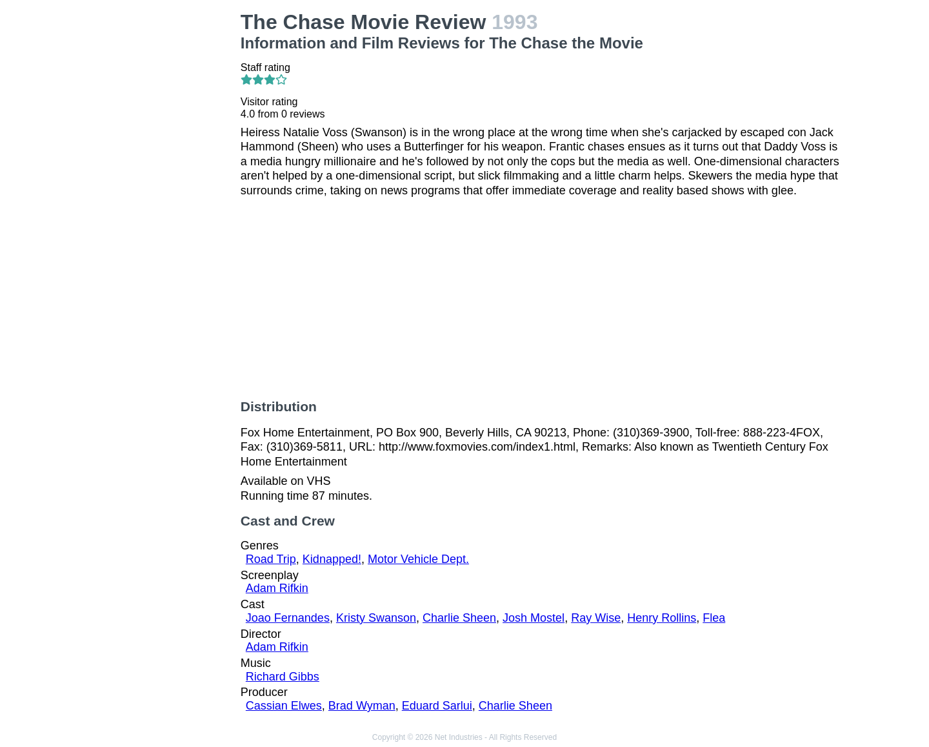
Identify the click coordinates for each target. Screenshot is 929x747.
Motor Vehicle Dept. (418, 559)
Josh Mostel (533, 617)
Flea (714, 617)
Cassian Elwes (284, 705)
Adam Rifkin (277, 588)
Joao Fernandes (288, 617)
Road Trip (271, 559)
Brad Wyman (361, 705)
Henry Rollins (661, 617)
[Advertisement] (161, 204)
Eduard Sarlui (437, 705)
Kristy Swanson (376, 617)
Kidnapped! (332, 559)
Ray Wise (596, 617)
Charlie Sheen (459, 617)
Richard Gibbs (282, 676)
